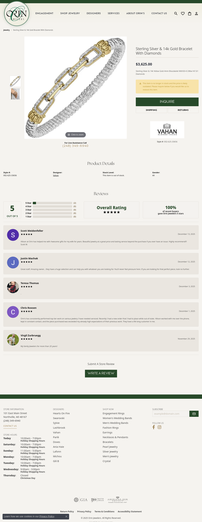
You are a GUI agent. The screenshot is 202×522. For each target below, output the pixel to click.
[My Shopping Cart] (189, 13)
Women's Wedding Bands (117, 418)
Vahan (56, 175)
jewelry (6, 30)
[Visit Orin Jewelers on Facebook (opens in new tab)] (153, 427)
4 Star (28, 206)
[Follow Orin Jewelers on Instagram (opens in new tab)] (159, 427)
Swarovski (58, 418)
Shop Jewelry (70, 13)
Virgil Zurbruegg (31, 335)
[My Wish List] (183, 13)
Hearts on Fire (61, 413)
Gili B (56, 461)
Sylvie (56, 422)
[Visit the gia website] (81, 500)
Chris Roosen (29, 307)
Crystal (107, 461)
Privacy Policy (84, 511)
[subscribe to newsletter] (194, 414)
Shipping (151, 110)
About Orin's (135, 13)
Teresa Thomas (30, 283)
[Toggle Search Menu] (176, 13)
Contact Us (159, 13)
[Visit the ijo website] (97, 500)
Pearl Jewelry (110, 446)
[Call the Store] (11, 420)
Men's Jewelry (110, 456)
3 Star (28, 209)
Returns (183, 110)
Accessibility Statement (130, 511)
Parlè (56, 437)
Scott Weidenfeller (32, 230)
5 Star (28, 203)
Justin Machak (29, 258)
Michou (57, 456)
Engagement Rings (114, 413)
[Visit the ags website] (117, 500)
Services (114, 13)
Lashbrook (59, 427)
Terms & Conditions (104, 511)
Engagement (44, 13)
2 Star (28, 213)
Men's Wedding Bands (115, 422)
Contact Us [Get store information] (10, 425)
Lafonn (57, 451)
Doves (56, 442)
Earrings (107, 432)
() (75, 203)
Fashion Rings (111, 427)
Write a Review (101, 373)
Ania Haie (58, 446)
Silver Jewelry (110, 451)
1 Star (28, 216)
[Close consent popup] (66, 517)
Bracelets (108, 442)
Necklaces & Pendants (115, 437)
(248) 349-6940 (76, 146)
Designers (94, 13)
